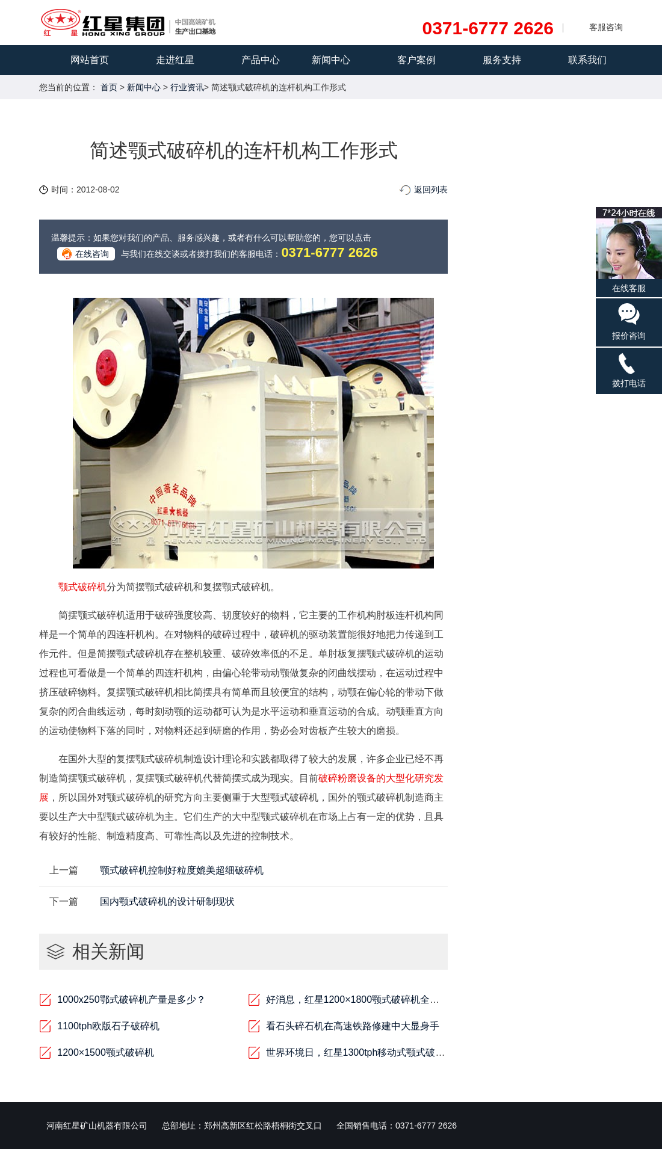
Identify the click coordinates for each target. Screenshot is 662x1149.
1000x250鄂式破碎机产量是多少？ (131, 999)
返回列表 (431, 189)
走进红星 (175, 60)
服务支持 (502, 60)
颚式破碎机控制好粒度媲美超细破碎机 (182, 870)
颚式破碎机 (82, 587)
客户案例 (416, 60)
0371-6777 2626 (488, 28)
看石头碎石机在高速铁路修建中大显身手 (352, 1026)
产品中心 (260, 60)
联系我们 (587, 60)
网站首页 (89, 60)
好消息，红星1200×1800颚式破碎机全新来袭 (362, 999)
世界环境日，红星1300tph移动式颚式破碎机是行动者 (379, 1052)
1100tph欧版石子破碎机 (108, 1026)
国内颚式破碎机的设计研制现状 (167, 901)
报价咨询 (629, 321)
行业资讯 (187, 87)
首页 (109, 87)
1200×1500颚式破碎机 (105, 1052)
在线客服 (629, 250)
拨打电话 (629, 369)
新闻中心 (331, 60)
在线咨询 (92, 254)
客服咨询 (606, 27)
